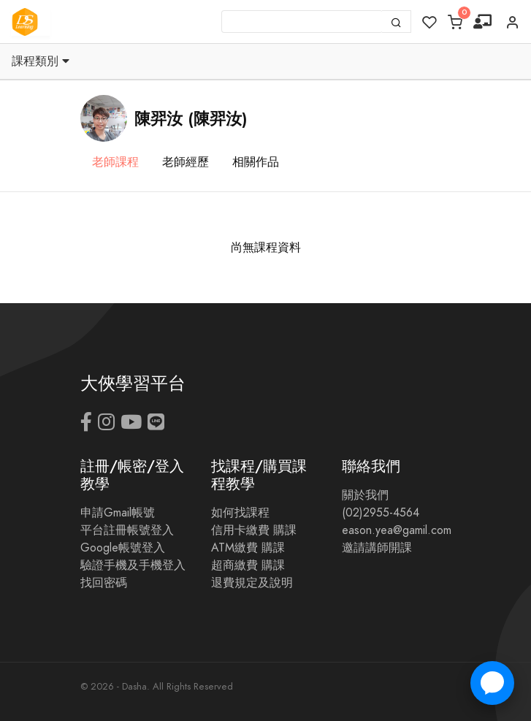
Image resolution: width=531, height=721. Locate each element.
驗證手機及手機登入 (133, 565)
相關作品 (255, 161)
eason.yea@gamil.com (396, 530)
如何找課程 (240, 513)
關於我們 (365, 495)
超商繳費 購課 (248, 565)
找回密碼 (103, 583)
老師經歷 (185, 161)
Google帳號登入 (122, 548)
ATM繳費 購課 (248, 548)
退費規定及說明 (252, 583)
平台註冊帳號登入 (127, 530)
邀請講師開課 (377, 548)
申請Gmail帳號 (117, 513)
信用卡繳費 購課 (254, 530)
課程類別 (40, 61)
